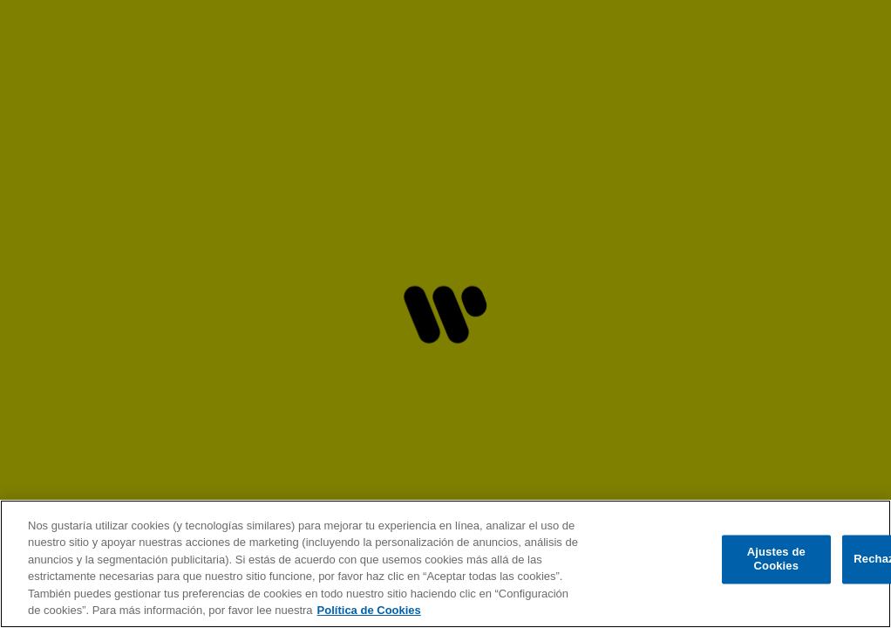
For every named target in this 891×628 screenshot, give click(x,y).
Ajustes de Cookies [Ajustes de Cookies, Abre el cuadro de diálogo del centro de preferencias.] (776, 559)
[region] (445, 564)
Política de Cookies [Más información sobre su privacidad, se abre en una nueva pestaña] (369, 610)
